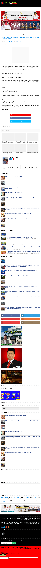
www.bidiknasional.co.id (27, 542)
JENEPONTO (3, 493)
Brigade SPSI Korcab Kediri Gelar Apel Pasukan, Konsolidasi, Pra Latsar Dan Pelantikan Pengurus (22, 254)
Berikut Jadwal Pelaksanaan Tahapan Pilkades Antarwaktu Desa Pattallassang (19, 147)
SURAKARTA (4, 495)
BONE (27, 493)
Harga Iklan (4, 526)
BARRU (35, 492)
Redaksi (3, 527)
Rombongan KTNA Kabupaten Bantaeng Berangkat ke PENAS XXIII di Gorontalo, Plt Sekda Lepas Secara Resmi (7, 147)
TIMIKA (39, 494)
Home (3, 34)
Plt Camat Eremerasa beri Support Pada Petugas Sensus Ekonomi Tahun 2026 (32, 136)
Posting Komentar (5, 164)
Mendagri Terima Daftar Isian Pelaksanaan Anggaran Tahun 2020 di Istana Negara (19, 212)
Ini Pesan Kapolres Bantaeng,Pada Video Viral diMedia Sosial (16, 170)
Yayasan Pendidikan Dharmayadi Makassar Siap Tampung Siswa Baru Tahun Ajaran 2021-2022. (11, 161)
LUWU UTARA (22, 494)
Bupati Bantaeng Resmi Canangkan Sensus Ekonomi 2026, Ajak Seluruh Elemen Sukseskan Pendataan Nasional (32, 147)
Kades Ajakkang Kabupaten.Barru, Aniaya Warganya (14, 186)
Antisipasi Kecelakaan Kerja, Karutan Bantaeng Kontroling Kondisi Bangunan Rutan (30, 161)
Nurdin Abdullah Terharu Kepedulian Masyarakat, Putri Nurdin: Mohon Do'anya (19, 207)
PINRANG (17, 494)
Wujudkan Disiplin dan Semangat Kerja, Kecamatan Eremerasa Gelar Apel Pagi (19, 136)
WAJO (13, 494)
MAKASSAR (4, 492)
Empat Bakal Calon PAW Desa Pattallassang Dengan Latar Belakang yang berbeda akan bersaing (22, 264)
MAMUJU (22, 493)
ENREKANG (33, 493)
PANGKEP (38, 493)
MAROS (9, 494)
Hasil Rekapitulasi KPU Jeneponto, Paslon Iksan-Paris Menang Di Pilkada (18, 217)
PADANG (35, 494)
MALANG (4, 494)
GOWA (10, 493)
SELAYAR (27, 494)
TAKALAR (16, 493)
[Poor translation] (4, 549)
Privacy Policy (4, 530)
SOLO (32, 494)
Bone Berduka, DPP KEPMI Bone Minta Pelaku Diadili (14, 196)
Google (6, 115)
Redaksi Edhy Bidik (13, 151)
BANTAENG (7, 34)
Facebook (19, 115)
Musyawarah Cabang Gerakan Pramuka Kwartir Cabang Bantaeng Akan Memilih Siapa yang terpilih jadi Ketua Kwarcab (7, 136)
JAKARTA (27, 492)
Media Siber (38, 542)
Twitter (30, 115)
